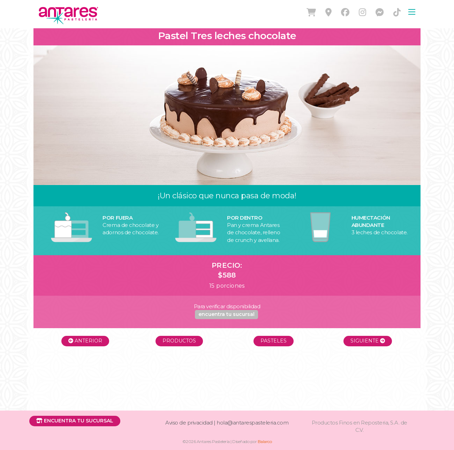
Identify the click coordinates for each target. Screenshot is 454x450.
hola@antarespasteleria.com (252, 422)
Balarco (265, 441)
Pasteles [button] (273, 341)
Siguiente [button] (367, 341)
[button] (226, 314)
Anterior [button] (85, 341)
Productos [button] (179, 341)
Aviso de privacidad (189, 422)
